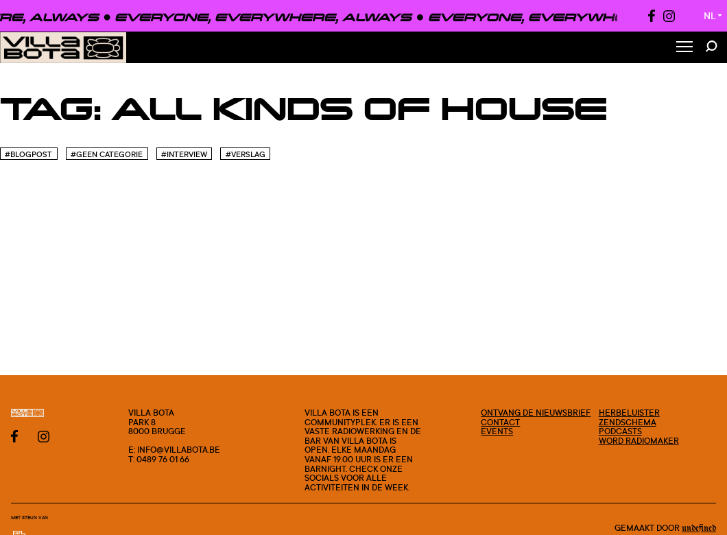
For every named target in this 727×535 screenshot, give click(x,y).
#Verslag (245, 154)
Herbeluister (629, 412)
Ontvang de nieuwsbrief (536, 412)
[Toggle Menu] (684, 48)
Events (497, 431)
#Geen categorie (107, 154)
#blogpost (28, 154)
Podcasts (620, 431)
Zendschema (627, 422)
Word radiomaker (639, 441)
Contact (500, 422)
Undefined (699, 528)
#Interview (184, 154)
